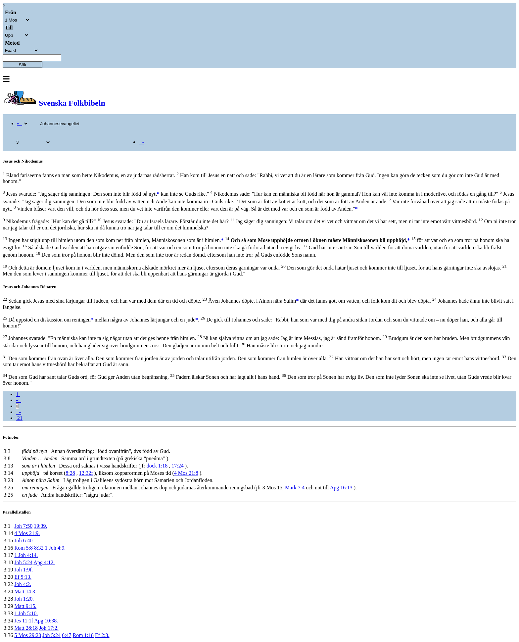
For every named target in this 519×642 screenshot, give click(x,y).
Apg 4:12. (44, 562)
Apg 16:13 (341, 487)
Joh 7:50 (23, 526)
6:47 (66, 635)
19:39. (40, 526)
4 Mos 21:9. (27, 533)
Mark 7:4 (295, 487)
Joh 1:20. (24, 599)
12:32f (86, 473)
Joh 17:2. (49, 628)
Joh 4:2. (22, 584)
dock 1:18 (157, 466)
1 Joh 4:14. (26, 555)
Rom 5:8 (23, 548)
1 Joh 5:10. (26, 613)
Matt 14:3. (25, 591)
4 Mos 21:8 (186, 473)
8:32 (38, 548)
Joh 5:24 (23, 562)
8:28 (70, 473)
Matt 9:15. (25, 606)
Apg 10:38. (46, 620)
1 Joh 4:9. (55, 548)
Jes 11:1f (23, 620)
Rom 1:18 (83, 635)
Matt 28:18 (26, 628)
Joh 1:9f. (23, 569)
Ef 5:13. (22, 577)
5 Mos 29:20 (27, 635)
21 (19, 418)
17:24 (177, 466)
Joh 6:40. (24, 540)
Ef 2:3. (102, 635)
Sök (22, 64)
